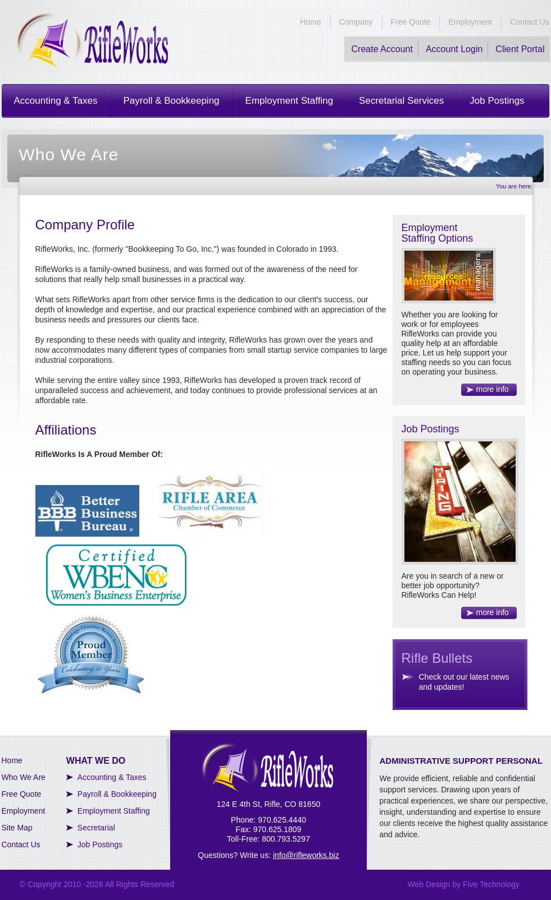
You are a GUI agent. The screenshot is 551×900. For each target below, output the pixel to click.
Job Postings (497, 100)
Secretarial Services (401, 100)
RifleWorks (91, 39)
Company (356, 21)
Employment (470, 21)
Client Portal (519, 49)
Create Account (382, 49)
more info (492, 389)
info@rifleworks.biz (306, 855)
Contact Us (529, 21)
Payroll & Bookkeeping (172, 100)
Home (310, 21)
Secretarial (96, 827)
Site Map (17, 827)
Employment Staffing (289, 100)
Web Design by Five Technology (464, 884)
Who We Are (23, 777)
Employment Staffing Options (437, 233)
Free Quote (411, 21)
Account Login (454, 49)
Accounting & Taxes (56, 100)
